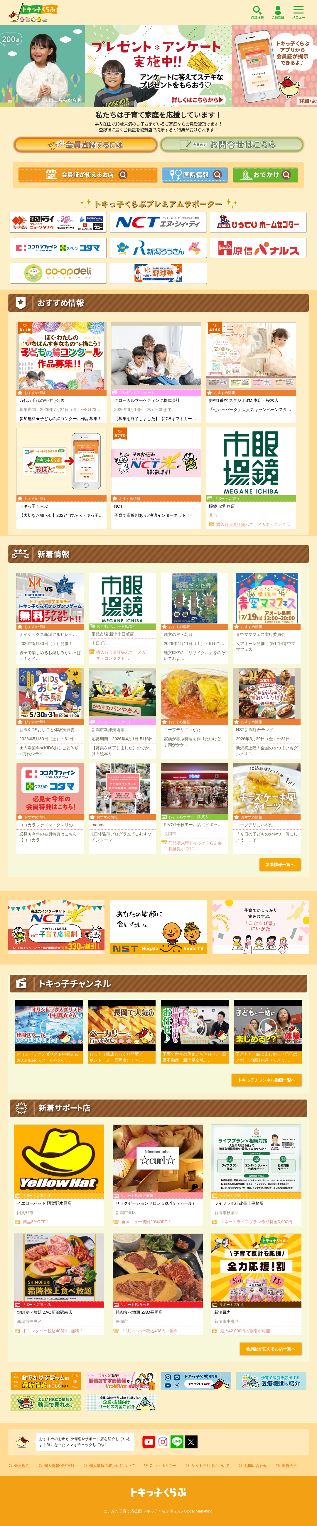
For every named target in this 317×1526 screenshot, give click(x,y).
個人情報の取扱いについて (112, 1465)
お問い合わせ (255, 1465)
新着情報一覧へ (280, 864)
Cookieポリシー (163, 1465)
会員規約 (21, 1465)
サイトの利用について (210, 1465)
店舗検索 (257, 12)
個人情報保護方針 (59, 1465)
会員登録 (278, 12)
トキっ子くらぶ (33, 12)
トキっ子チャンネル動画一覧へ (266, 1080)
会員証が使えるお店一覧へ (270, 1348)
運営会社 (289, 1465)
